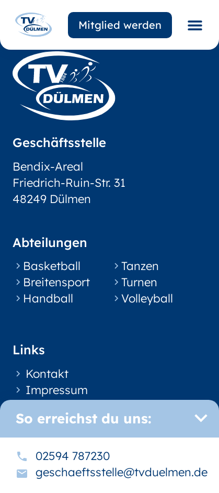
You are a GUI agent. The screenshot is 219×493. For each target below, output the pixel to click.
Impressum (57, 390)
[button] (194, 25)
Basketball (51, 266)
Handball (48, 298)
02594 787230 (73, 456)
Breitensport (56, 282)
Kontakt (47, 373)
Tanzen (140, 266)
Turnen (139, 282)
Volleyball (147, 298)
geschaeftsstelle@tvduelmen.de (122, 472)
